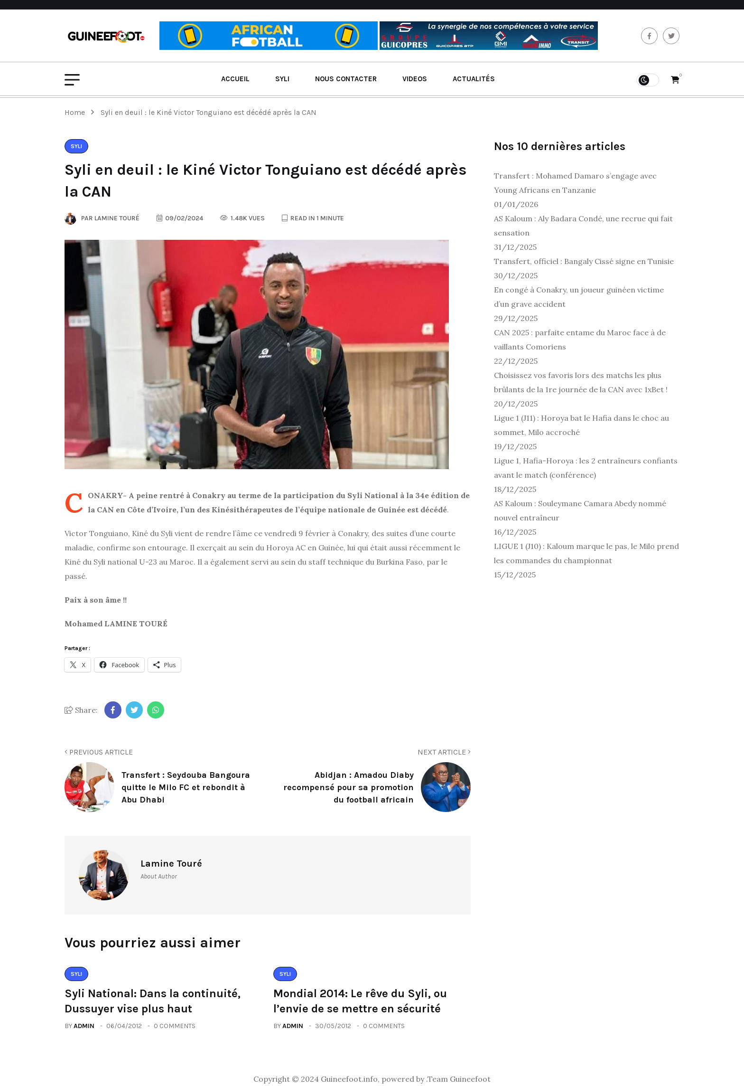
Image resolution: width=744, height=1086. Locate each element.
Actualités (474, 79)
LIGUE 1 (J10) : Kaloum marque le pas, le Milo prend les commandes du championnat (586, 553)
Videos (414, 79)
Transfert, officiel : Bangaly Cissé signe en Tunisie (584, 261)
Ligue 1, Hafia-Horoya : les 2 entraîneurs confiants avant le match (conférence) (586, 468)
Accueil (235, 79)
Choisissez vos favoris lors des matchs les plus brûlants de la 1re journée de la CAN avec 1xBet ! (581, 382)
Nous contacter (346, 79)
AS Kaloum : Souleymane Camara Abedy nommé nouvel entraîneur (580, 510)
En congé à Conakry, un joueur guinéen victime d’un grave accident (579, 297)
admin (84, 1026)
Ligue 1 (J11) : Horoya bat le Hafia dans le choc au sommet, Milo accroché (581, 425)
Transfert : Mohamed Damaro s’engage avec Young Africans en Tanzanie (575, 183)
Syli (282, 79)
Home (77, 112)
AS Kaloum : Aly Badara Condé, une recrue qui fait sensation (583, 225)
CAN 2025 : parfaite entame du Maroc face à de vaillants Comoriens (580, 339)
